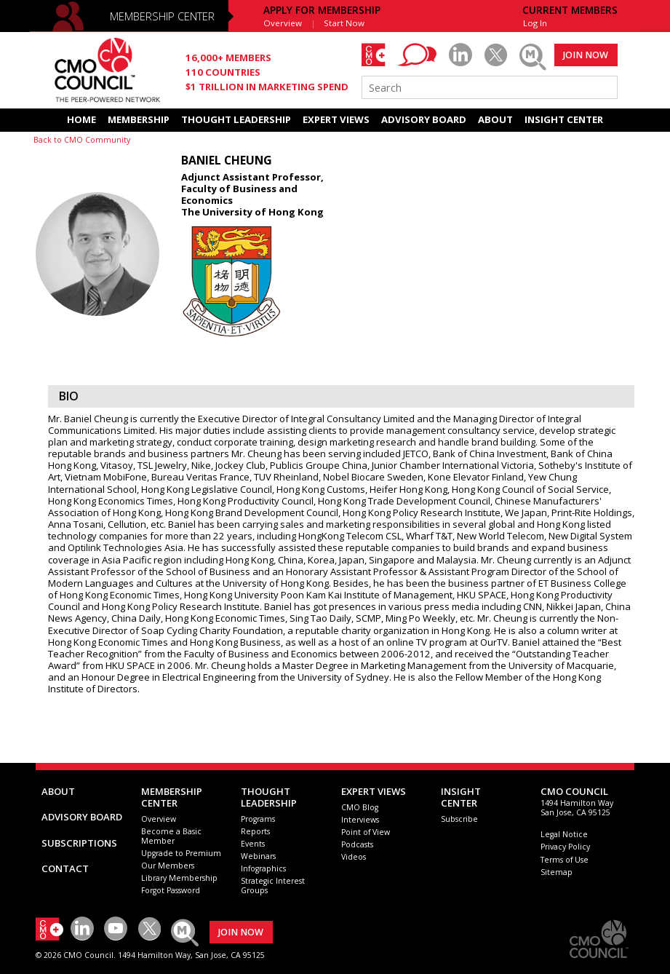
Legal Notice (564, 834)
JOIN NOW (585, 55)
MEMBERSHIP (139, 119)
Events (253, 844)
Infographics (263, 868)
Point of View (365, 832)
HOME (81, 119)
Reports (255, 831)
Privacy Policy (565, 847)
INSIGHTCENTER (461, 797)
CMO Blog (359, 807)
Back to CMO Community (81, 140)
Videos (353, 857)
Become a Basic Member (171, 836)
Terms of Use (565, 860)
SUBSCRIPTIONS (79, 843)
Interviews (360, 820)
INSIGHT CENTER (564, 119)
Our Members (167, 865)
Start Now (344, 22)
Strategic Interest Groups (273, 885)
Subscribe (459, 819)
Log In (535, 22)
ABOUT (495, 119)
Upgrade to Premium (181, 853)
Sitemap (557, 872)
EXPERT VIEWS (336, 119)
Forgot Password (170, 890)
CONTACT (65, 868)
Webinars (258, 856)
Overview (282, 22)
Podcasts (357, 844)
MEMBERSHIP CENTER (162, 16)
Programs (258, 819)
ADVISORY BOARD (423, 119)
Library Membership (179, 878)
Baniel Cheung (226, 160)
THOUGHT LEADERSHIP (236, 119)
